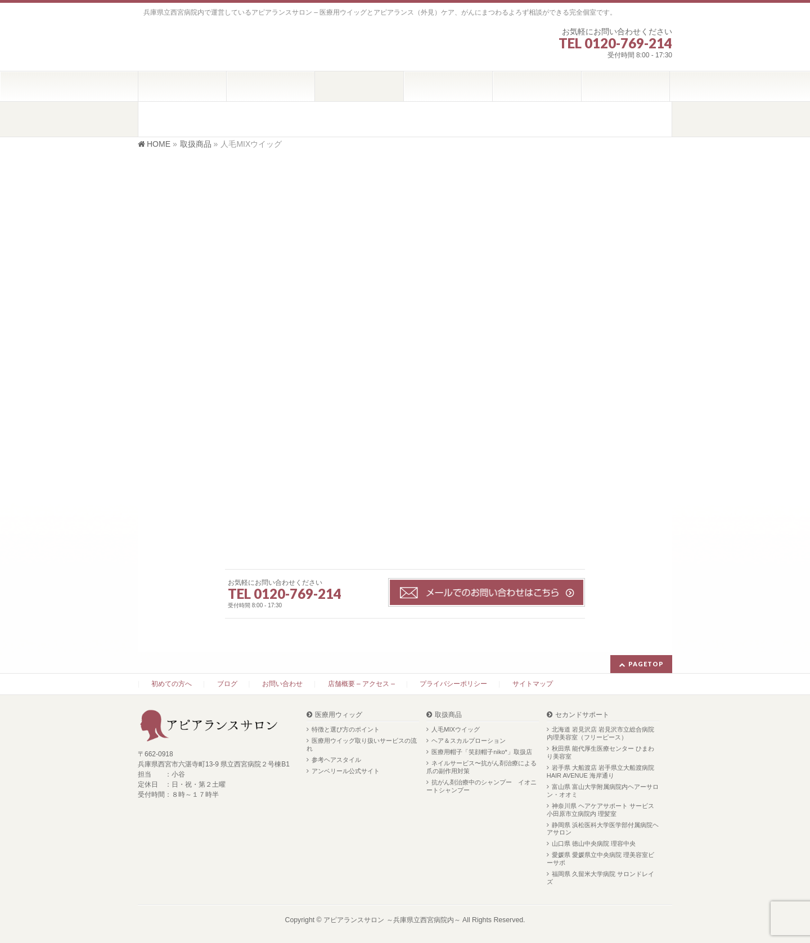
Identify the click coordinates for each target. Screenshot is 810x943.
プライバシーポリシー (453, 684)
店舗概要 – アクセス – (361, 684)
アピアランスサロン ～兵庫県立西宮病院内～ (391, 920)
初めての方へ (171, 684)
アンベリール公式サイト (346, 771)
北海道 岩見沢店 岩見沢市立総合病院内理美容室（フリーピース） (600, 733)
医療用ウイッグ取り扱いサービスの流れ (362, 744)
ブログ (227, 684)
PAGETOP (646, 663)
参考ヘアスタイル (336, 759)
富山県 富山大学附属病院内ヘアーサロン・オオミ (603, 790)
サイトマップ (532, 684)
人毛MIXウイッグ (455, 729)
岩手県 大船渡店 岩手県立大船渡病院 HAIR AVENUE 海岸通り (600, 771)
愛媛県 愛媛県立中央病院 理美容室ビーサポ (600, 858)
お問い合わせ (282, 684)
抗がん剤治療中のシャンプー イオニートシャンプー (481, 786)
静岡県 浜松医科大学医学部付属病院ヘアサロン (603, 829)
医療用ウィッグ (338, 715)
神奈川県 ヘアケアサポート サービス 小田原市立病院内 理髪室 (600, 809)
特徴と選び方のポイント (346, 729)
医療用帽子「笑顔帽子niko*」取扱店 (481, 751)
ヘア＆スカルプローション (468, 740)
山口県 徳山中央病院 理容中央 (594, 843)
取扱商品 (448, 715)
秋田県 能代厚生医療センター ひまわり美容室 (600, 752)
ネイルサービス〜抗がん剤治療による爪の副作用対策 (481, 767)
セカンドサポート (582, 715)
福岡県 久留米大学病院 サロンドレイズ (600, 877)
